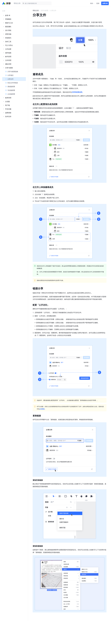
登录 (97, 3)
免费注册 (105, 3)
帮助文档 (36, 10)
